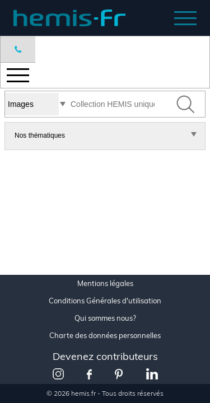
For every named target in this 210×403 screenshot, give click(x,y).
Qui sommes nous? (105, 318)
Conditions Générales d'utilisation (105, 301)
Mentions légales (105, 283)
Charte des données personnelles (105, 335)
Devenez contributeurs (105, 356)
